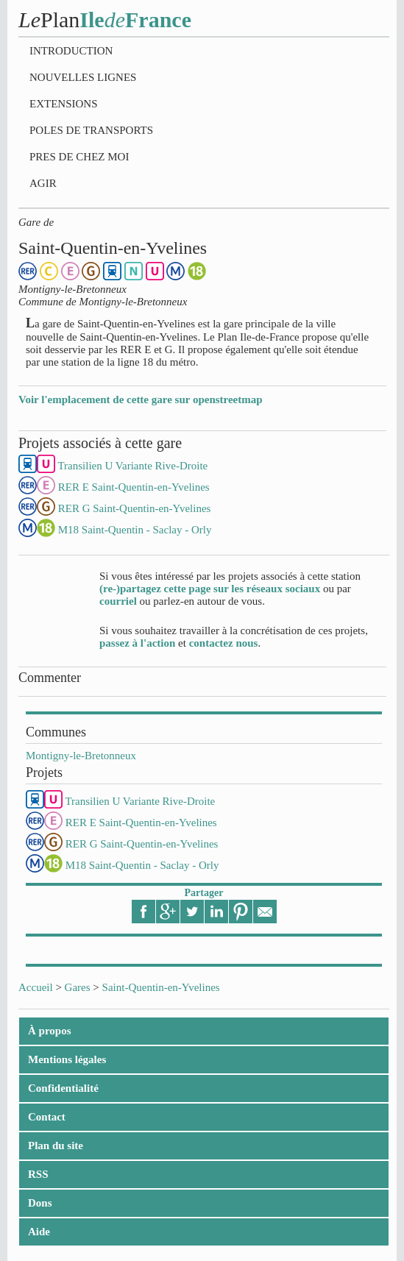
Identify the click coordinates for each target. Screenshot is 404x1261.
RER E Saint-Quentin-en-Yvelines (141, 822)
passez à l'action (137, 643)
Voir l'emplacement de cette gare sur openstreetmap (140, 399)
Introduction (71, 51)
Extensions (63, 104)
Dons (40, 1203)
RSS (38, 1174)
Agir (43, 183)
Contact (46, 1117)
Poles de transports (91, 130)
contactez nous (223, 643)
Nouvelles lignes (82, 77)
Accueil (35, 987)
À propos (49, 1031)
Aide (39, 1231)
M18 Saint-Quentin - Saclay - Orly (142, 865)
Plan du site (55, 1145)
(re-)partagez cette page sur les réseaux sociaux (209, 588)
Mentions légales (67, 1059)
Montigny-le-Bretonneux (81, 755)
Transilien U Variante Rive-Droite (140, 801)
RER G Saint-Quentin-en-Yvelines (142, 844)
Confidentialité (63, 1088)
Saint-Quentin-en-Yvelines (161, 987)
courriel (118, 601)
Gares (78, 987)
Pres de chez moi (79, 157)
